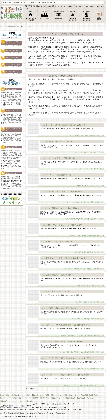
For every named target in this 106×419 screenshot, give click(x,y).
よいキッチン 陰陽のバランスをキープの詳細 (89, 149)
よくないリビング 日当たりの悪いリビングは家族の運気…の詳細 (82, 380)
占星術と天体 (78, 398)
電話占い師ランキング (50, 395)
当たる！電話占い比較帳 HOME (9, 26)
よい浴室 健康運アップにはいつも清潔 (57, 275)
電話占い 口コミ (71, 395)
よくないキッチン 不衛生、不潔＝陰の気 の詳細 (88, 166)
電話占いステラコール (15, 52)
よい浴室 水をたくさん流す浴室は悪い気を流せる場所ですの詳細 (82, 266)
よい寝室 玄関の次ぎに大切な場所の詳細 (90, 297)
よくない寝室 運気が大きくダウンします (59, 308)
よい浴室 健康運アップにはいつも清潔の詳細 (89, 282)
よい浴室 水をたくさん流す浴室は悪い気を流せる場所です (65, 258)
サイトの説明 (25, 395)
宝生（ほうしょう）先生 (10, 43)
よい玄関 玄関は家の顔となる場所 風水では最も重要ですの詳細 (82, 330)
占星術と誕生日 (68, 398)
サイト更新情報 (32, 398)
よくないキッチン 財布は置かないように (58, 175)
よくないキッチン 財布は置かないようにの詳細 (88, 180)
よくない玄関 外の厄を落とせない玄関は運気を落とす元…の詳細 (82, 349)
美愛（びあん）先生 (10, 57)
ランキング (36, 395)
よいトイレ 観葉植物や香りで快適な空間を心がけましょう (65, 208)
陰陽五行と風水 (90, 395)
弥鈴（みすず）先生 (10, 50)
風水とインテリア (5, 398)
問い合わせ (86, 398)
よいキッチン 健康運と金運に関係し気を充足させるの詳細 (84, 130)
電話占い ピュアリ (9, 147)
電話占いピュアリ (16, 59)
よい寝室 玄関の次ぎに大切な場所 (56, 291)
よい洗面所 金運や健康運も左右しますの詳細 (89, 249)
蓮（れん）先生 (8, 71)
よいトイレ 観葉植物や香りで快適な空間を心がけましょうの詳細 (82, 216)
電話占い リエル (8, 89)
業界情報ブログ (43, 398)
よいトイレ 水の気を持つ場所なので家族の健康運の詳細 (85, 199)
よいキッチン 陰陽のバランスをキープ (58, 141)
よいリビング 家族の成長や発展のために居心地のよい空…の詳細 (82, 364)
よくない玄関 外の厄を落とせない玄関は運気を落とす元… (66, 341)
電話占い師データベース (7, 401)
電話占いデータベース (55, 398)
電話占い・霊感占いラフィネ (13, 45)
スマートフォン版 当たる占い (25, 401)
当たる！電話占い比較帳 (54, 404)
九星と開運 (81, 395)
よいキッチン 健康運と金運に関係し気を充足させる (63, 125)
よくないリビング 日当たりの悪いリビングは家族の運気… (66, 375)
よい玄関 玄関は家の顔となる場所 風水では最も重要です (66, 325)
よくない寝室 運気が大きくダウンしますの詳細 (88, 315)
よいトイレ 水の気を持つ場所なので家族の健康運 (62, 191)
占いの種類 (61, 395)
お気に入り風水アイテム (19, 398)
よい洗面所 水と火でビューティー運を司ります (62, 225)
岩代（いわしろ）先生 (10, 64)
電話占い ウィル (8, 173)
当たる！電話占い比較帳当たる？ (10, 395)
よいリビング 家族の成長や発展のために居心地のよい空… (66, 358)
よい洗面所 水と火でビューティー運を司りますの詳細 (85, 230)
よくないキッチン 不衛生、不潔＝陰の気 (59, 158)
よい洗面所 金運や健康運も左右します (58, 241)
